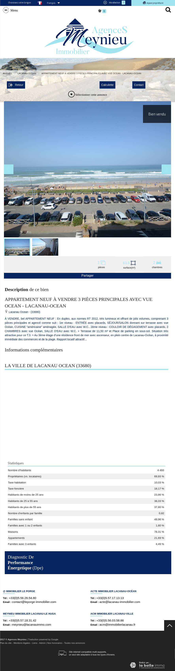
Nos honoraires (54, 642)
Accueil (7, 73)
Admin (42, 642)
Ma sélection (114, 3)
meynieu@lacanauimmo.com (31, 624)
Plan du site (5, 642)
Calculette (107, 84)
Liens (34, 642)
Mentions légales (21, 642)
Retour (16, 84)
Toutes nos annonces (74, 642)
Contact (139, 84)
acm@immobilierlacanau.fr (117, 624)
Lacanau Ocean (27, 73)
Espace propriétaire (154, 3)
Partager (87, 275)
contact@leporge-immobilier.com (34, 601)
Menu (13, 10)
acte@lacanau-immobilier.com (120, 601)
